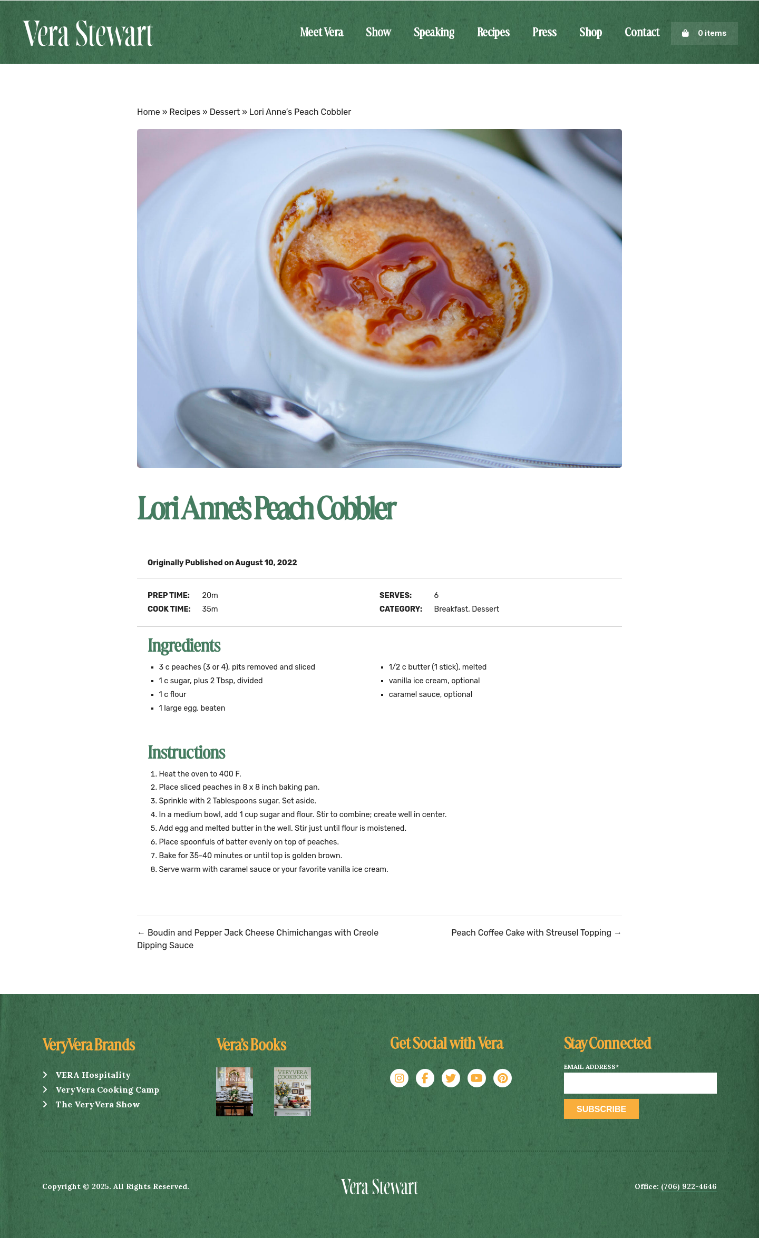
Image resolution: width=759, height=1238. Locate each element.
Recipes (493, 33)
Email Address (591, 1067)
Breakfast (451, 609)
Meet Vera (321, 33)
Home (148, 112)
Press (544, 33)
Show (378, 33)
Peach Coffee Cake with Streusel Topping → (536, 933)
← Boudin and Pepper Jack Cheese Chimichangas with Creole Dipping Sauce (257, 939)
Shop (590, 33)
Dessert (225, 112)
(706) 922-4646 (689, 1186)
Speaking (434, 33)
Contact (642, 33)
